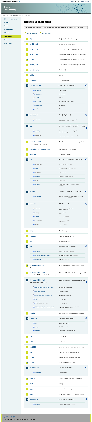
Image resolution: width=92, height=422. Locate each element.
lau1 (31, 337)
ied (31, 246)
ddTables (38, 98)
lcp (31, 352)
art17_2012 (34, 59)
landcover (33, 318)
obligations (38, 105)
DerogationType (40, 291)
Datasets (6, 22)
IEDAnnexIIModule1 (37, 265)
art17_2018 (34, 65)
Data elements (8, 29)
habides (33, 236)
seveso (32, 378)
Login (72, 1)
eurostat (33, 154)
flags (36, 168)
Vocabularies (8, 36)
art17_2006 (34, 54)
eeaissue (38, 101)
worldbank (34, 399)
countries (38, 196)
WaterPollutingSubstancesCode (44, 307)
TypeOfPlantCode (40, 299)
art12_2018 (34, 49)
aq (31, 39)
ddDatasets (38, 94)
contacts (38, 90)
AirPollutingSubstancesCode (44, 287)
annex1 (37, 251)
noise (32, 362)
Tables (6, 26)
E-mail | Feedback (9, 416)
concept (37, 209)
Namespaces (8, 43)
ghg (31, 231)
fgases (32, 192)
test (31, 384)
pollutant (38, 259)
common (33, 80)
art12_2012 (34, 44)
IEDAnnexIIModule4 (37, 280)
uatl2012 (37, 330)
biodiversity (34, 70)
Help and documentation (11, 19)
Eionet (11, 15)
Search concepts (46, 33)
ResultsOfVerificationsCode (43, 295)
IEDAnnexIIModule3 (37, 273)
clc (36, 323)
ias (31, 241)
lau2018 (33, 347)
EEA (11, 1)
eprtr (32, 126)
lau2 (31, 342)
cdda (32, 75)
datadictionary (35, 85)
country (37, 404)
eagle (37, 327)
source (37, 216)
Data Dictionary (18, 15)
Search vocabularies (32, 33)
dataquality (34, 115)
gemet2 (32, 204)
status (37, 109)
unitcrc (37, 184)
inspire (32, 313)
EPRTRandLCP (35, 142)
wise (31, 394)
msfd (32, 357)
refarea (37, 176)
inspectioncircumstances (42, 255)
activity (37, 131)
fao (31, 159)
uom (31, 389)
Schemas (7, 33)
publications (34, 368)
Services (6, 40)
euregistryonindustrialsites (40, 149)
